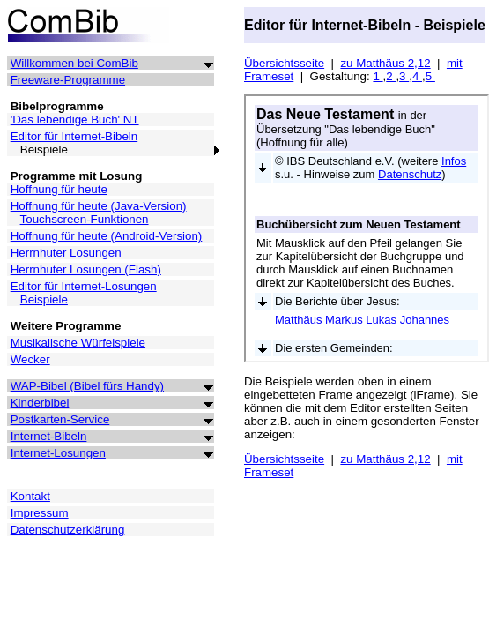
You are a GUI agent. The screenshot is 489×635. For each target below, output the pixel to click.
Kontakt (30, 496)
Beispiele (44, 299)
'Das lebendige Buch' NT (75, 119)
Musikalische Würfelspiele (78, 342)
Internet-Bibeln (49, 436)
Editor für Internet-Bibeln (74, 136)
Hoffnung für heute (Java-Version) (99, 206)
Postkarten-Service (60, 419)
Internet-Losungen (58, 452)
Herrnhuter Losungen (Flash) (86, 269)
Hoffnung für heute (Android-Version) (107, 236)
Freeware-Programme (68, 79)
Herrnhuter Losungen (66, 252)
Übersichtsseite (284, 63)
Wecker (30, 359)
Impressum (40, 512)
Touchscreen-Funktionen (84, 219)
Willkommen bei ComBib (74, 63)
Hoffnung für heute (59, 189)
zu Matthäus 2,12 (385, 63)
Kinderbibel (40, 402)
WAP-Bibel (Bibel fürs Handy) (87, 385)
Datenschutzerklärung (68, 529)
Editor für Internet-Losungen (84, 286)
